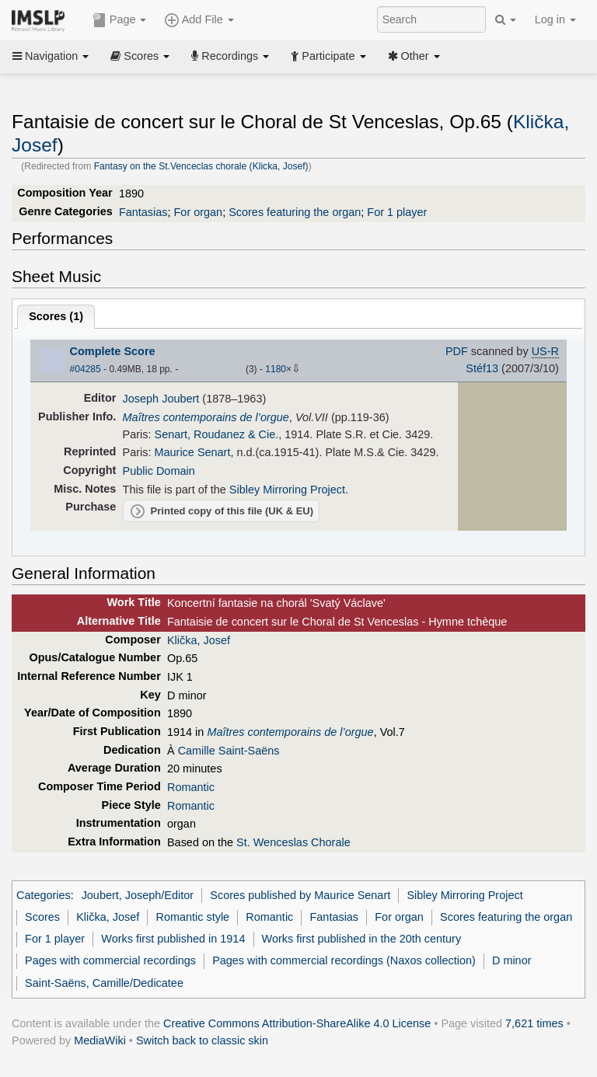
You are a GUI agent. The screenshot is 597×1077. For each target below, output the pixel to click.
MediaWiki (100, 1040)
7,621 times (534, 1023)
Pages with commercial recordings (110, 960)
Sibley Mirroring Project (287, 489)
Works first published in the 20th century (362, 938)
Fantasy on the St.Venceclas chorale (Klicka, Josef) (201, 166)
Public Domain (159, 471)
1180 (275, 369)
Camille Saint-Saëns (229, 750)
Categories (43, 895)
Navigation (50, 56)
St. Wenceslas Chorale (293, 842)
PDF (456, 351)
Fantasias (143, 212)
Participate (328, 56)
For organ (198, 212)
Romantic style (192, 917)
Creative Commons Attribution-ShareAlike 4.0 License (297, 1023)
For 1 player (397, 212)
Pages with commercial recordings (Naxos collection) (344, 960)
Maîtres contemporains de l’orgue (206, 417)
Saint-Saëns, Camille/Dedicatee (104, 983)
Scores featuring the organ (295, 212)
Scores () (56, 316)
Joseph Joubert (161, 398)
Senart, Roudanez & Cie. (217, 434)
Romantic (191, 787)
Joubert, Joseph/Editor (138, 895)
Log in (555, 19)
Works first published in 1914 (173, 938)
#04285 (85, 369)
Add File (199, 20)
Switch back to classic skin (202, 1040)
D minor (512, 960)
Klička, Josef (198, 640)
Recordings (230, 56)
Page (120, 20)
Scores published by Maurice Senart (300, 895)
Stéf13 (482, 368)
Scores (139, 56)
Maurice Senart (193, 452)
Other (414, 56)
